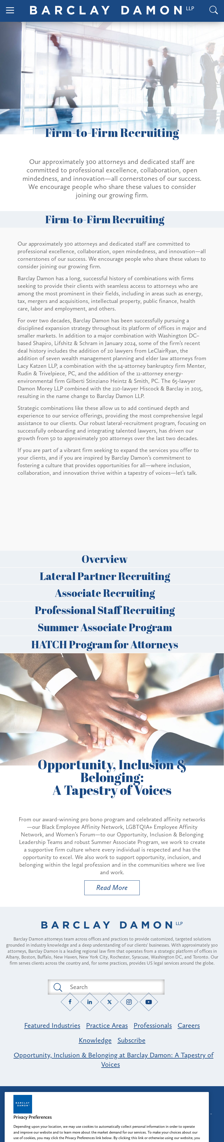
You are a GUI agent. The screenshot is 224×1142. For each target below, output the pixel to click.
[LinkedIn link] (89, 1001)
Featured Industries (52, 1025)
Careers (189, 1025)
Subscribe (132, 1040)
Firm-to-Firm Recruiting (112, 219)
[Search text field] (113, 987)
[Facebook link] (70, 1001)
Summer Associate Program (112, 627)
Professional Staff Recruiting (112, 610)
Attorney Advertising (112, 1095)
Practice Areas (107, 1025)
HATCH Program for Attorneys (112, 644)
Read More (106, 889)
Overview (112, 559)
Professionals (153, 1025)
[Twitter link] (109, 1001)
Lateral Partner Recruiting (112, 576)
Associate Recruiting (112, 593)
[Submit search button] (57, 987)
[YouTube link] (148, 1001)
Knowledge (95, 1040)
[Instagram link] (129, 1001)
